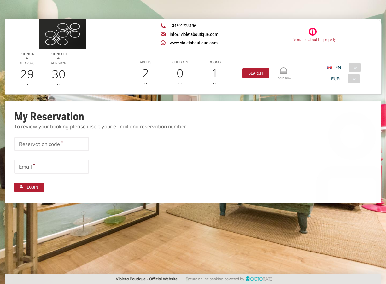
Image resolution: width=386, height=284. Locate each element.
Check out (58, 54)
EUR (335, 79)
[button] (255, 73)
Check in (27, 54)
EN (338, 67)
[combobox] (346, 67)
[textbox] (51, 144)
